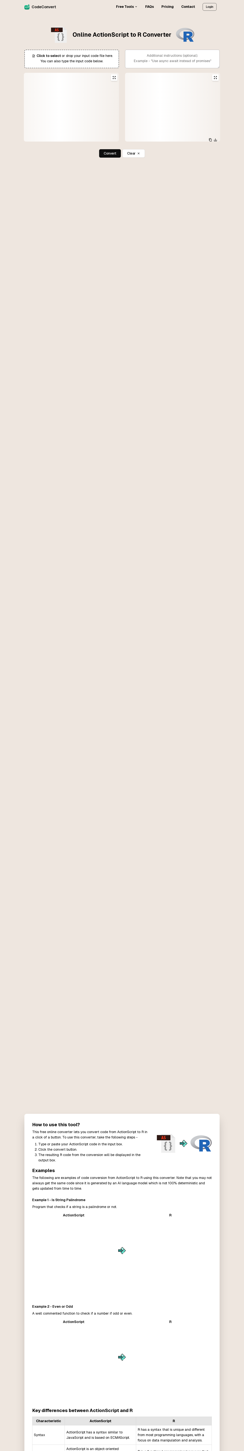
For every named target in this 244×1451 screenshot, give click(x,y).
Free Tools (127, 7)
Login (209, 7)
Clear (133, 153)
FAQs (149, 7)
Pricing (167, 7)
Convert (110, 153)
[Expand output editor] (215, 77)
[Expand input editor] (114, 77)
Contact (188, 7)
